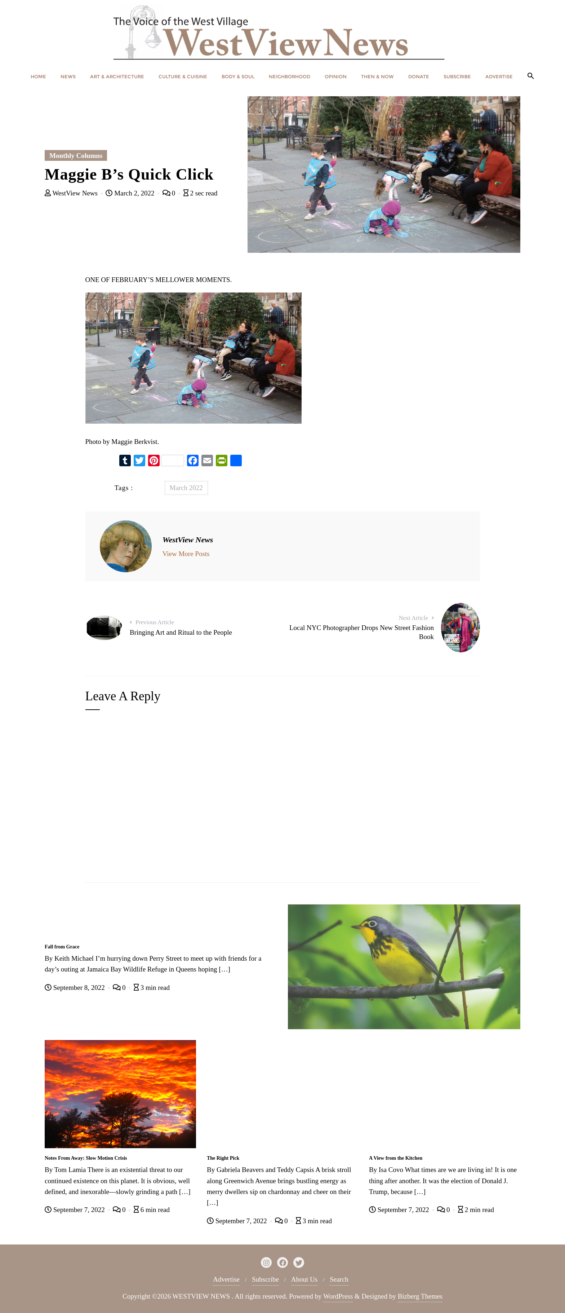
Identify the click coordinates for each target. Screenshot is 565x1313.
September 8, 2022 (76, 987)
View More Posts (186, 554)
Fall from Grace (62, 946)
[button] (531, 76)
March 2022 (186, 488)
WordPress (338, 1296)
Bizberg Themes (420, 1296)
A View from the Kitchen (395, 1158)
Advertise (226, 1279)
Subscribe (265, 1279)
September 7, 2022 (76, 1209)
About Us (304, 1279)
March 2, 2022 (131, 193)
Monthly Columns (75, 155)
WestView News (72, 193)
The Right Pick (223, 1158)
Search (339, 1279)
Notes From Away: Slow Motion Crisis (86, 1158)
